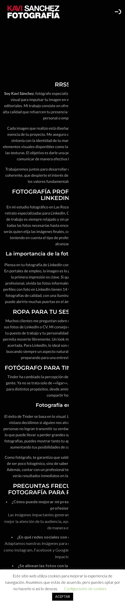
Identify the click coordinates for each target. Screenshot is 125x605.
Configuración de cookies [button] (85, 588)
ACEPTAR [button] (62, 597)
